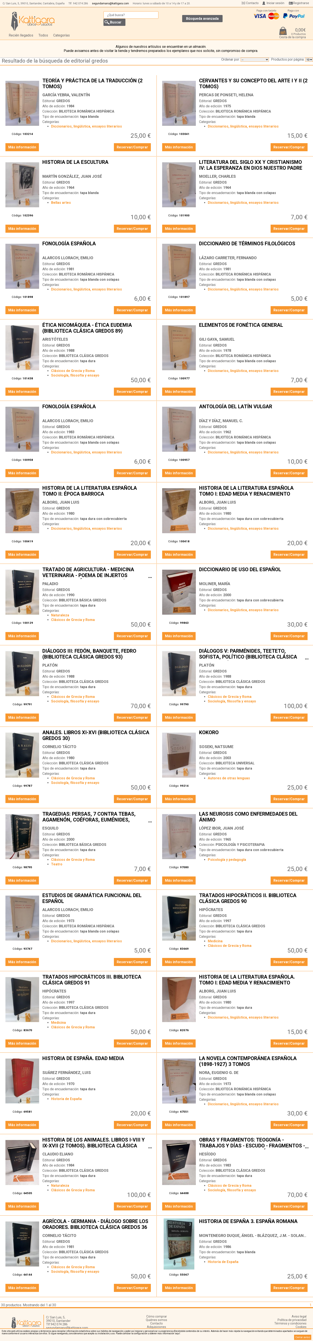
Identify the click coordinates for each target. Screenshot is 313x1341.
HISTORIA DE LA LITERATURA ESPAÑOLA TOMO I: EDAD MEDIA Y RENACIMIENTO (254, 491)
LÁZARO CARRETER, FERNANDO (228, 258)
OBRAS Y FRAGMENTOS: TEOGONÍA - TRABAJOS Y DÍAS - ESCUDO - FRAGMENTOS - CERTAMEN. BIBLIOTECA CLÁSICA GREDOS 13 (254, 1143)
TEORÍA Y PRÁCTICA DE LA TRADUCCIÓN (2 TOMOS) (97, 84)
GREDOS (63, 101)
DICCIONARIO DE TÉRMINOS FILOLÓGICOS (254, 247)
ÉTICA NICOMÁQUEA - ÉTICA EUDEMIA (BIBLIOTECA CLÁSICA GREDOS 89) (97, 328)
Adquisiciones (156, 1327)
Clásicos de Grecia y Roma (73, 371)
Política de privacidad (292, 1320)
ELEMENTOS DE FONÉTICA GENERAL (254, 328)
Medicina (215, 941)
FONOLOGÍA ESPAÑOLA (97, 247)
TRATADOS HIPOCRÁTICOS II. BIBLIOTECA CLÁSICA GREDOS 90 (254, 899)
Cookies (301, 1327)
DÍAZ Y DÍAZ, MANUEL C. (221, 420)
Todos (43, 35)
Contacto (252, 3)
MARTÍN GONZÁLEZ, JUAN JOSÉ (72, 176)
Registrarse (301, 3)
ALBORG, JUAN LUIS (60, 502)
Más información (22, 147)
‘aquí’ (177, 1333)
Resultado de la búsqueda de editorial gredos (55, 61)
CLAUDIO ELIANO (57, 1154)
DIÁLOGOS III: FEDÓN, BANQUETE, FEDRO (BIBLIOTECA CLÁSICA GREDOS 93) (97, 654)
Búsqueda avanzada (202, 19)
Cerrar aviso (302, 1337)
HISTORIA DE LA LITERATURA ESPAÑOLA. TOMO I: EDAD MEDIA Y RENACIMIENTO (254, 980)
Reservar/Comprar (132, 147)
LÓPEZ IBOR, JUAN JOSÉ (221, 828)
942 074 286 (80, 3)
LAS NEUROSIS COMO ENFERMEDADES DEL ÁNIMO (254, 817)
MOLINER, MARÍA (214, 583)
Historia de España (66, 1099)
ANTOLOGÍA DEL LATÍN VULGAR (254, 410)
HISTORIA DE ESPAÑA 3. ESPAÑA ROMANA (254, 1224)
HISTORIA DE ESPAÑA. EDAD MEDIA (97, 1062)
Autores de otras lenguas (229, 778)
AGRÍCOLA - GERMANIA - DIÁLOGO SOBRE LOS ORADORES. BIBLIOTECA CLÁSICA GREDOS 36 (97, 1224)
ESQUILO (50, 828)
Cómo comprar (156, 1316)
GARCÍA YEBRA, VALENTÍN (66, 95)
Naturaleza (60, 615)
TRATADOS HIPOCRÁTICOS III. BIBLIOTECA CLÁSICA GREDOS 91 (97, 980)
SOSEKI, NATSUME (216, 746)
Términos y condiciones (290, 1323)
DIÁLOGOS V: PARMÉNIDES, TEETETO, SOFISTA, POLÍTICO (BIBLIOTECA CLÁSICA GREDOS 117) (254, 654)
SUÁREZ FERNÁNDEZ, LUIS (66, 1072)
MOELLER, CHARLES (217, 176)
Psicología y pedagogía (227, 860)
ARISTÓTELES (55, 339)
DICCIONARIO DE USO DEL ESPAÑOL (254, 573)
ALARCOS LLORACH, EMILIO (67, 258)
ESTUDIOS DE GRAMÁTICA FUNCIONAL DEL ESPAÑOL (97, 899)
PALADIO (50, 583)
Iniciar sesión (275, 3)
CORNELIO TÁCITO (59, 746)
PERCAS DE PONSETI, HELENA (226, 95)
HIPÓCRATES (211, 909)
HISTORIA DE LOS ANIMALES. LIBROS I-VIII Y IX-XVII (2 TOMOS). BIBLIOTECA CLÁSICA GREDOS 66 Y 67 (97, 1143)
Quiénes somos (156, 1320)
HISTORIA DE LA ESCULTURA (97, 165)
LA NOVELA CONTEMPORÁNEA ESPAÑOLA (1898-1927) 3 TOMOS (254, 1062)
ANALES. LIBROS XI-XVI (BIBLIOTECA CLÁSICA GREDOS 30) (97, 736)
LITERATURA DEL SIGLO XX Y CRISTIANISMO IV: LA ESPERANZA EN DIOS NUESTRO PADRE (254, 165)
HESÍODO (207, 1154)
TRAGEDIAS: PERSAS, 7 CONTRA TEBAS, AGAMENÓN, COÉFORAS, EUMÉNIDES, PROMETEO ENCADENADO (97, 817)
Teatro (56, 864)
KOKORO (254, 736)
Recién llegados (21, 35)
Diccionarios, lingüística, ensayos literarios (86, 126)
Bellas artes (61, 203)
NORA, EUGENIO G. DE (218, 1072)
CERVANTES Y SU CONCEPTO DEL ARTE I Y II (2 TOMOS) (254, 84)
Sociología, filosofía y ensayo (75, 375)
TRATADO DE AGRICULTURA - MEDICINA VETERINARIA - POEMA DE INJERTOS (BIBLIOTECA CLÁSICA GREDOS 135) (97, 573)
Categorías (61, 35)
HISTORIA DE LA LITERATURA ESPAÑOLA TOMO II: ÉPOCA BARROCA (97, 491)
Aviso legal (299, 1316)
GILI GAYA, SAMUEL (217, 339)
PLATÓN (50, 665)
